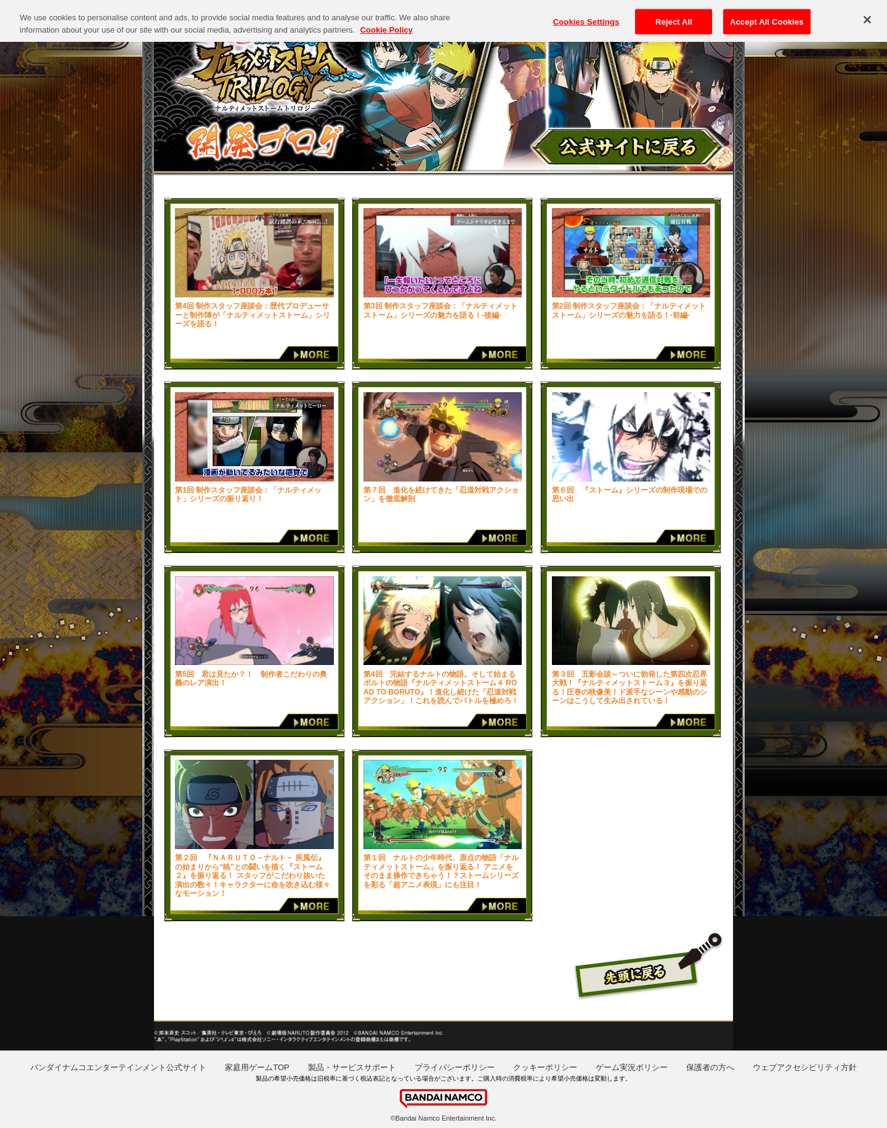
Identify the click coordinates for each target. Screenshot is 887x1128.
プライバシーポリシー (455, 1067)
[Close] (867, 13)
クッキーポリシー (545, 1067)
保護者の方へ (710, 1067)
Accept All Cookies (767, 15)
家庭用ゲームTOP (257, 1067)
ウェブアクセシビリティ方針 (805, 1067)
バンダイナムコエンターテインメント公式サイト (118, 1067)
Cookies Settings (586, 15)
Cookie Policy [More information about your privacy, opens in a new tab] (386, 23)
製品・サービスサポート (352, 1067)
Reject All (673, 15)
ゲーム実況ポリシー (632, 1067)
